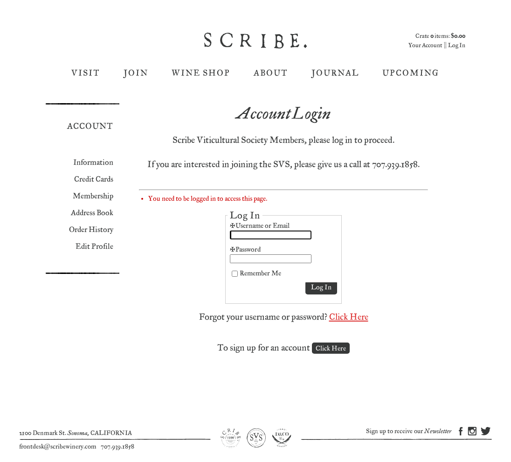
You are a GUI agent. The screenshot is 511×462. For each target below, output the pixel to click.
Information (93, 162)
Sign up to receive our (408, 431)
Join (136, 73)
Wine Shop (201, 73)
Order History (91, 229)
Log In (456, 45)
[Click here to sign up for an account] (331, 348)
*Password (245, 249)
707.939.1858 (117, 446)
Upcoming (410, 73)
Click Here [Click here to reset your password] (348, 317)
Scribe (256, 41)
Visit (85, 73)
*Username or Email (260, 226)
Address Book (92, 213)
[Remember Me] (235, 274)
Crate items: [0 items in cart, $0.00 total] (440, 36)
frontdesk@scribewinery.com (58, 446)
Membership (93, 196)
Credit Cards (93, 179)
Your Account (425, 45)
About (271, 73)
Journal (335, 73)
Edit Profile (94, 246)
